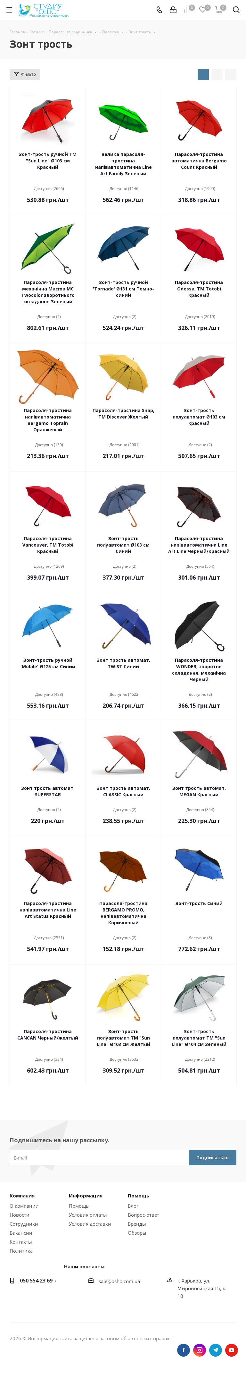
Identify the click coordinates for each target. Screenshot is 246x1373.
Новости (19, 1215)
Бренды (137, 1224)
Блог (133, 1206)
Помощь (79, 1206)
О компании (24, 1206)
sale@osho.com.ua (119, 1281)
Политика (21, 1251)
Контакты (21, 1242)
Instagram (199, 1350)
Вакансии (21, 1233)
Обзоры (137, 1233)
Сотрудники (24, 1224)
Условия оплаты (88, 1215)
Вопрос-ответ (143, 1215)
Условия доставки (90, 1224)
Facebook (183, 1350)
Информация (85, 1195)
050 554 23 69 (36, 1280)
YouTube (231, 1350)
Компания (22, 1195)
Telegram (215, 1350)
